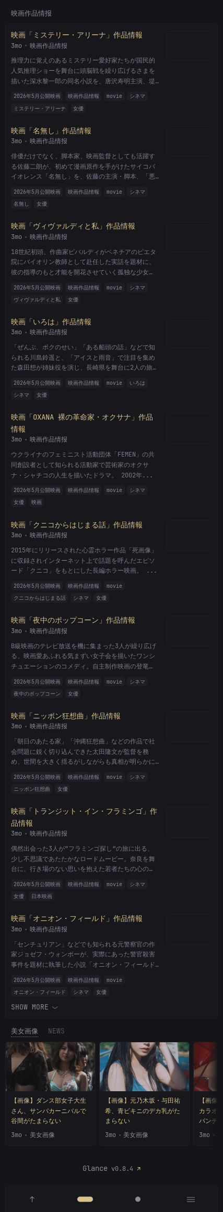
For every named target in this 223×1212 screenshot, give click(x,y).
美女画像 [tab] (24, 1031)
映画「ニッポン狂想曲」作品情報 (66, 715)
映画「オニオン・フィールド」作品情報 (77, 918)
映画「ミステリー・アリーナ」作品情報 (77, 35)
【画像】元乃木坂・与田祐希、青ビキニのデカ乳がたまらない (142, 1110)
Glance (95, 1168)
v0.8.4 (122, 1169)
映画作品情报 (48, 45)
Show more (33, 1006)
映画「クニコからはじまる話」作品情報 (77, 524)
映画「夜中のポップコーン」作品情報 (73, 620)
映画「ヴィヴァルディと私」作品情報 (73, 226)
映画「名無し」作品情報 (51, 130)
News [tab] (56, 1031)
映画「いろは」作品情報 (51, 321)
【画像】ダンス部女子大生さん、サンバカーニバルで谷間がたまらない (48, 1110)
